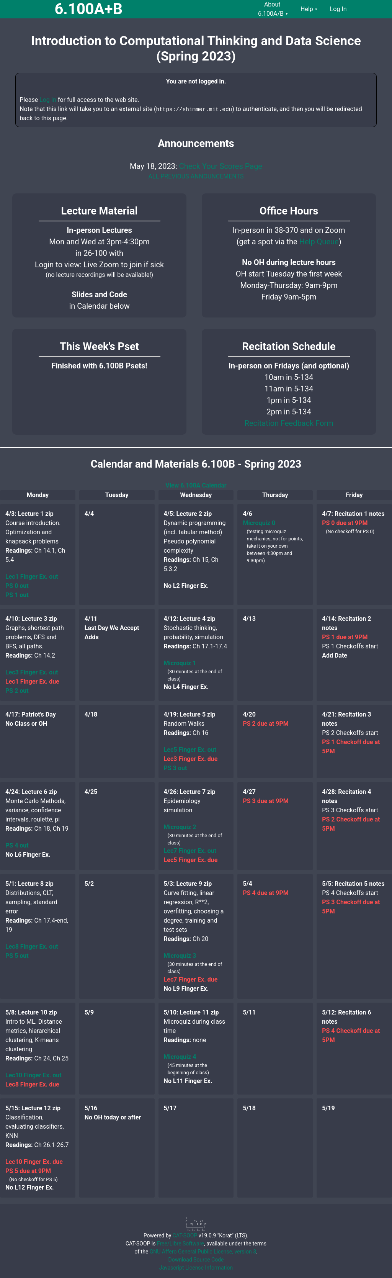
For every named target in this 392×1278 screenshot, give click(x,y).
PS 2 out (17, 690)
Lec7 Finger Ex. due (191, 979)
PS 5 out (17, 955)
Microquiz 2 (180, 827)
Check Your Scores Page (220, 166)
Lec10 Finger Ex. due (34, 1161)
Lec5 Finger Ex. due (191, 860)
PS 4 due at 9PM (265, 893)
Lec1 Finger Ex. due (32, 681)
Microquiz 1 (180, 663)
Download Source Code (196, 1260)
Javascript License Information (196, 1268)
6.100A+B (88, 9)
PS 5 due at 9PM (28, 1171)
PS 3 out (175, 768)
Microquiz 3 (180, 955)
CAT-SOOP (185, 1235)
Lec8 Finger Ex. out (31, 946)
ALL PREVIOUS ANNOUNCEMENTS (196, 176)
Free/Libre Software (180, 1243)
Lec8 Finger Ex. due (32, 1084)
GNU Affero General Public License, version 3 (203, 1252)
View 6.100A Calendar (195, 485)
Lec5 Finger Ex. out (190, 749)
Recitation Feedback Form (289, 423)
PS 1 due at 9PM (345, 637)
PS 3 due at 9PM (265, 801)
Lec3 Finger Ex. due (191, 759)
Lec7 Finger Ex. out (190, 850)
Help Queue (319, 241)
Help (309, 9)
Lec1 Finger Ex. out (31, 576)
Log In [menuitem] (338, 9)
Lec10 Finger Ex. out (33, 1075)
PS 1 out (17, 595)
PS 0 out (17, 585)
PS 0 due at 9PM (345, 523)
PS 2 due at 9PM (265, 723)
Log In (47, 99)
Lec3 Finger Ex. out (31, 672)
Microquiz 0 (259, 523)
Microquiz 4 (180, 1056)
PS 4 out (17, 845)
